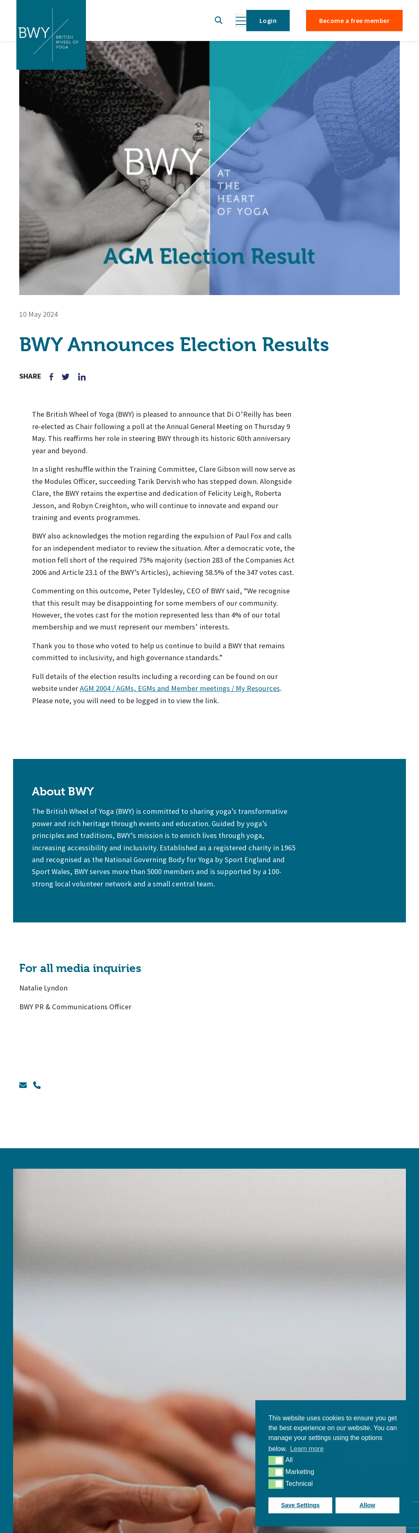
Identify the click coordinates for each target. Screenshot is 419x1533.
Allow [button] (367, 1505)
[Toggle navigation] (240, 20)
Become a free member (354, 20)
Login (268, 20)
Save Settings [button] (300, 1505)
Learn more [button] (307, 1448)
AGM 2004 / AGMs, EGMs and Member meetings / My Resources (180, 688)
